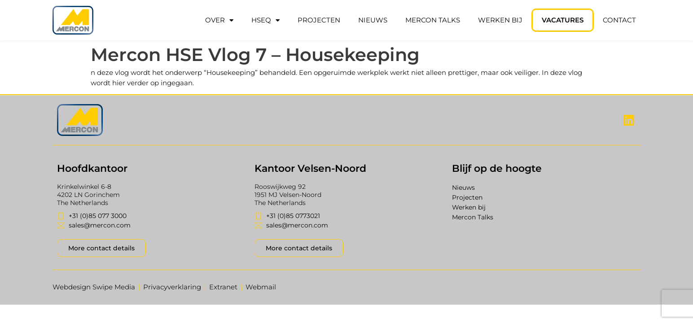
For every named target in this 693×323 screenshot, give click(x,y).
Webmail (261, 287)
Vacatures (562, 20)
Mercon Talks (432, 20)
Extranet (223, 287)
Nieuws (372, 20)
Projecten (319, 20)
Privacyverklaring (172, 287)
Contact (619, 20)
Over (219, 20)
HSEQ (265, 20)
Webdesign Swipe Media (94, 287)
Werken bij (500, 20)
